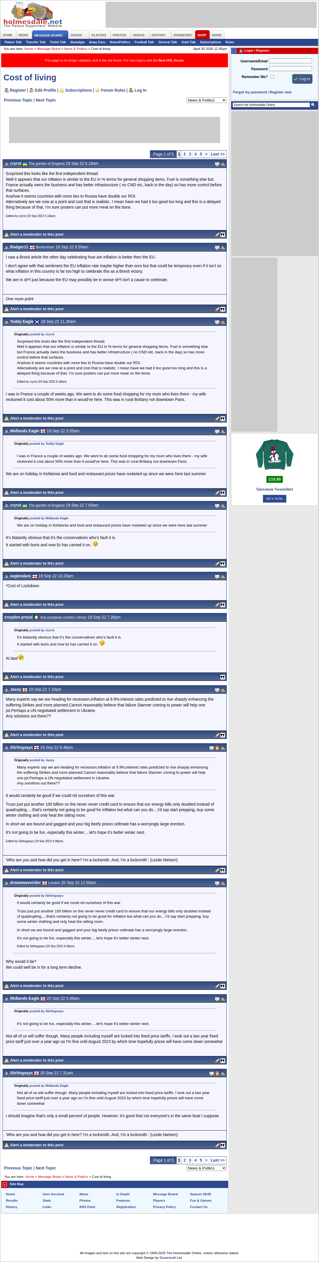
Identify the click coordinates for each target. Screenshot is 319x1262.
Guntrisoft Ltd (171, 1257)
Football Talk (144, 42)
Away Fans (97, 42)
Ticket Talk (58, 42)
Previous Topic (18, 100)
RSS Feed (87, 1207)
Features (123, 1200)
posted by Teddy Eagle (47, 443)
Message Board (49, 48)
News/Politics (120, 42)
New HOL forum (171, 60)
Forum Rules (113, 90)
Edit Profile (45, 90)
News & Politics (75, 48)
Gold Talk (189, 42)
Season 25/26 (200, 1194)
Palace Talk (13, 42)
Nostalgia (77, 42)
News (83, 1194)
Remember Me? (255, 77)
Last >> (218, 154)
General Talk (167, 42)
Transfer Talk (36, 42)
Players (159, 1200)
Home (28, 48)
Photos (85, 1200)
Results (12, 1200)
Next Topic (46, 100)
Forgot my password (250, 92)
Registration (126, 1207)
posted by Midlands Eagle (49, 518)
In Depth (123, 1194)
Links (47, 1207)
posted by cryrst (42, 334)
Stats (47, 1200)
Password (259, 69)
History (11, 1207)
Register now (280, 92)
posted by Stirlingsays (47, 895)
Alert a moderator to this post (37, 234)
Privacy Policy (164, 1207)
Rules (230, 42)
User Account (53, 1194)
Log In (140, 90)
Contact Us (199, 1207)
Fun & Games (200, 1200)
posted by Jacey (42, 760)
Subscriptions (210, 42)
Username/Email (254, 61)
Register (18, 90)
